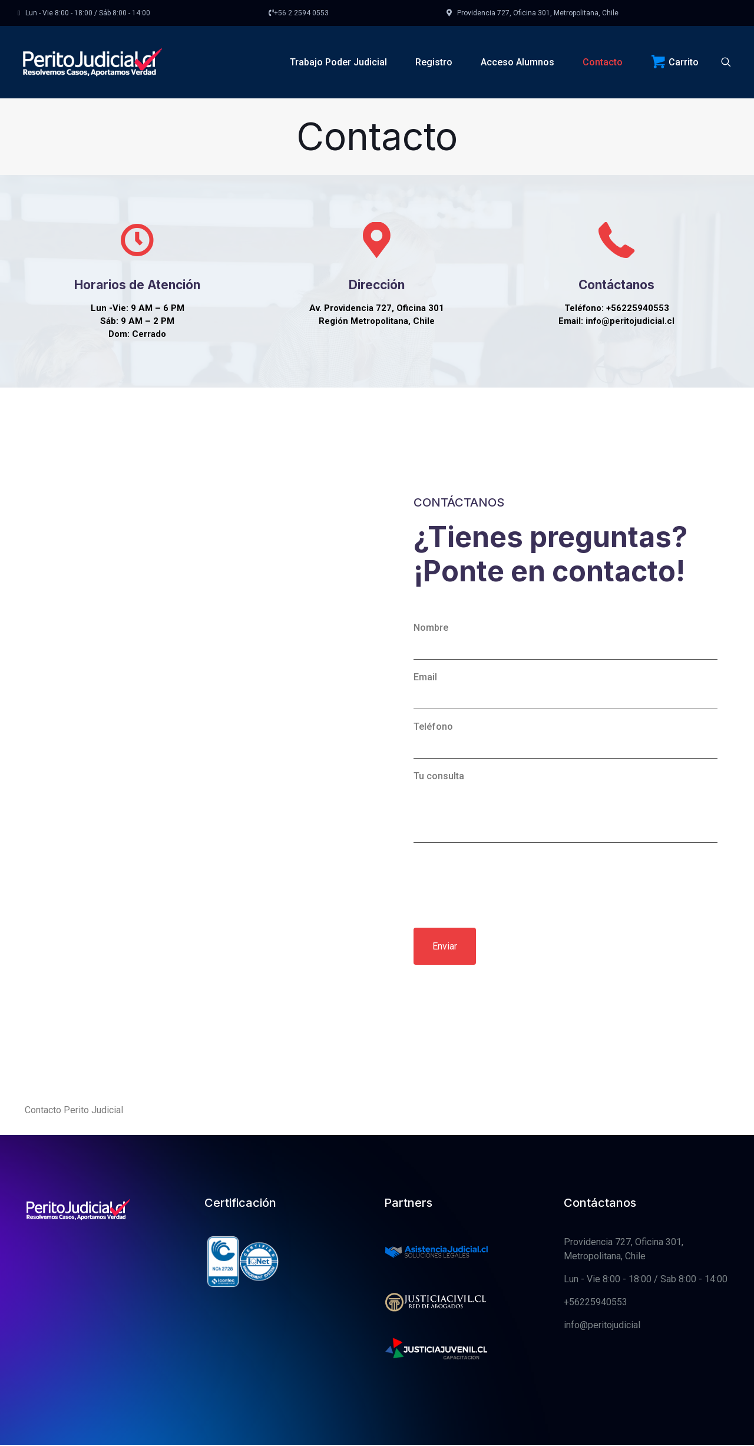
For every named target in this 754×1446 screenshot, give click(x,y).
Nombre (565, 714)
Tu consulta (565, 880)
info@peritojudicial (602, 1398)
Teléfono (565, 813)
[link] (437, 1325)
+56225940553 (595, 1375)
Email (565, 764)
